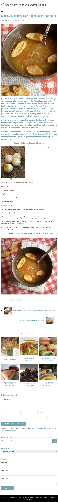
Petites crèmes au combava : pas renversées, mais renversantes (48, 384)
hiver (12, 300)
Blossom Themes (34, 497)
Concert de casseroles (23, 5)
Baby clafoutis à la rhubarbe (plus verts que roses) (29, 358)
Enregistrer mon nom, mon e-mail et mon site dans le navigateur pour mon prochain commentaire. (26, 418)
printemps (18, 300)
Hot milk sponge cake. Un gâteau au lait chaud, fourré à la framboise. (9, 384)
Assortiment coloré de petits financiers (48, 359)
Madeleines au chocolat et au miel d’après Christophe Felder (29, 385)
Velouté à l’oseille (10, 359)
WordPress (46, 497)
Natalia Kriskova (5, 20)
